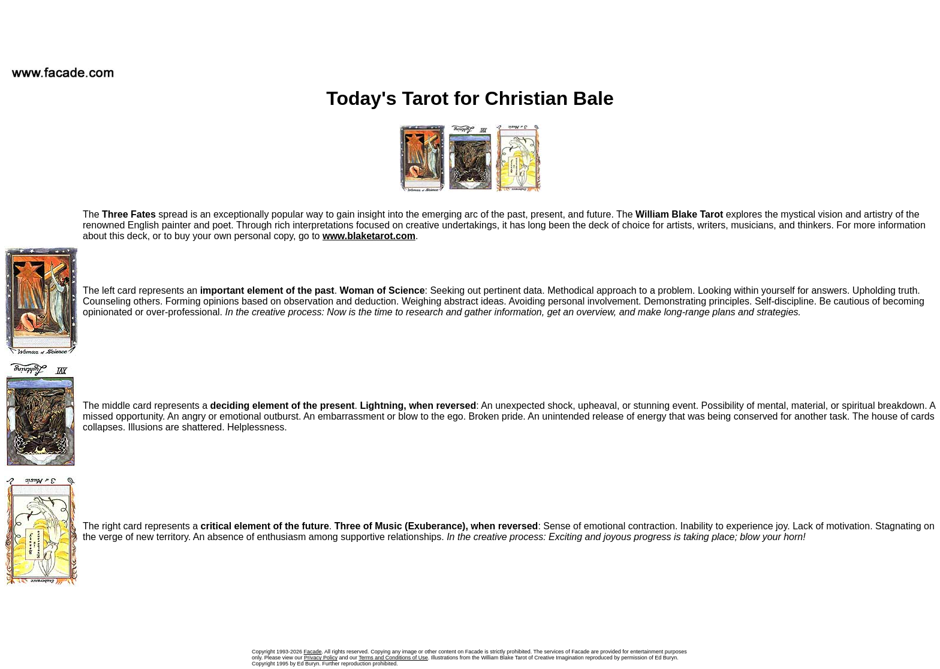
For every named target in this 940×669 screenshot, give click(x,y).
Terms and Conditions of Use (393, 658)
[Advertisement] (470, 29)
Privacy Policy (321, 658)
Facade (313, 652)
